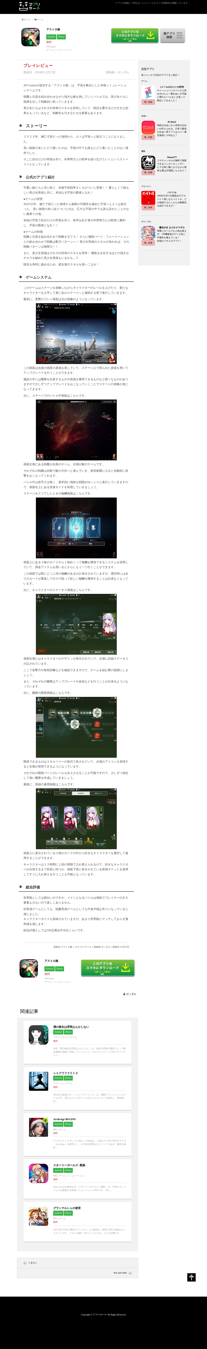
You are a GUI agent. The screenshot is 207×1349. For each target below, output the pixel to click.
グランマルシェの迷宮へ (77, 1222)
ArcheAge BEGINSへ (77, 1134)
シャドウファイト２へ (77, 1088)
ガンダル (131, 994)
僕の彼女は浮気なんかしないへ (77, 1042)
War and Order (120, 1273)
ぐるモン (32, 1263)
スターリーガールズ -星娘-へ (77, 1179)
